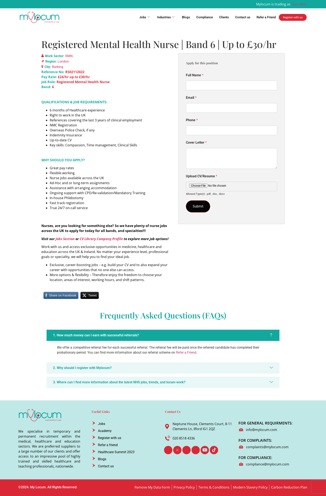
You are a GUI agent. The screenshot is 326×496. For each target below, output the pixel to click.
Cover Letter (196, 142)
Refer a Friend (266, 17)
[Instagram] (195, 450)
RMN (69, 56)
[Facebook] (168, 450)
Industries (165, 17)
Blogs (186, 17)
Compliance (204, 17)
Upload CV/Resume (201, 176)
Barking (57, 67)
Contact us (242, 17)
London (63, 61)
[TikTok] (214, 450)
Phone (192, 120)
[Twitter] (177, 450)
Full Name (194, 75)
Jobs (144, 17)
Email (191, 98)
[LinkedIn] (186, 450)
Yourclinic (299, 4)
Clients (224, 17)
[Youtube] (205, 450)
